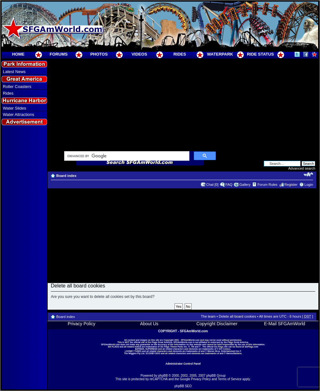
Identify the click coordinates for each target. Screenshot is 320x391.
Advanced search (301, 168)
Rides (8, 93)
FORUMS (58, 54)
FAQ (228, 184)
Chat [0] (212, 184)
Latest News (14, 71)
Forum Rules (267, 184)
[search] (126, 156)
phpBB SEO (183, 386)
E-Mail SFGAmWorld (284, 323)
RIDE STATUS (260, 54)
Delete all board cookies (237, 316)
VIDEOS (139, 54)
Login (308, 184)
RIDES (180, 54)
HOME (18, 54)
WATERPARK (220, 54)
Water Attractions (18, 114)
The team (208, 316)
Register (290, 184)
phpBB (163, 375)
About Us (149, 323)
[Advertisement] (24, 241)
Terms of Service (230, 379)
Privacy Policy (81, 323)
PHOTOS (99, 54)
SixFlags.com (251, 347)
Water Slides (14, 108)
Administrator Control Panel (183, 363)
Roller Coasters (17, 86)
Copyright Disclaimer (216, 323)
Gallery (244, 184)
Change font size (308, 174)
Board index (66, 176)
